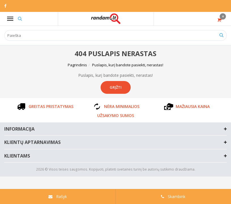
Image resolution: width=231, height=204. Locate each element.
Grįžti (116, 87)
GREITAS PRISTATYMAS (44, 106)
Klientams (17, 156)
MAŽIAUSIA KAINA (186, 106)
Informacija (19, 129)
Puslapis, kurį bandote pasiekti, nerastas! (127, 64)
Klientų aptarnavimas (32, 142)
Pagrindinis (77, 64)
